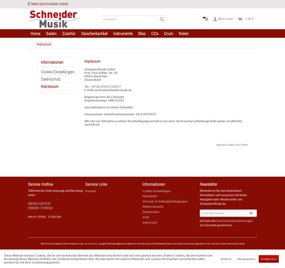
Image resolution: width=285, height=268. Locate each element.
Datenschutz (51, 79)
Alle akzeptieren (246, 258)
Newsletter (150, 196)
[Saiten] (51, 33)
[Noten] (183, 33)
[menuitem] (133, 19)
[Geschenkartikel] (94, 33)
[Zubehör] (69, 33)
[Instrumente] (123, 33)
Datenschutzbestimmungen (234, 220)
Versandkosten (91, 243)
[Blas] (142, 33)
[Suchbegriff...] (133, 19)
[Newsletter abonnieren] (251, 213)
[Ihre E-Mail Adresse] (223, 213)
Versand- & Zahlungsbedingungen (165, 201)
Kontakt (90, 191)
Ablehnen (226, 258)
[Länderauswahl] (206, 19)
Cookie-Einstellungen (58, 72)
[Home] (35, 33)
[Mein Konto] (223, 19)
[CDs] (155, 33)
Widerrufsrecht (152, 206)
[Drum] (169, 33)
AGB (145, 217)
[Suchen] (162, 19)
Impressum (50, 86)
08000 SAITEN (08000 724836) (49, 4)
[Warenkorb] (246, 19)
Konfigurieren (269, 258)
